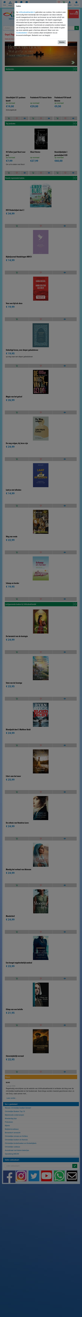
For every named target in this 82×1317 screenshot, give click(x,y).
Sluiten (61, 42)
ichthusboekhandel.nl (27, 12)
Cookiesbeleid (21, 33)
